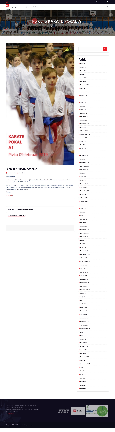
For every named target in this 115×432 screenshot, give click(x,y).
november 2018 (84, 321)
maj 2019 (82, 300)
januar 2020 (83, 275)
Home (49, 26)
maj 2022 (82, 212)
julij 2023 (82, 173)
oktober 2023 (84, 169)
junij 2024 (83, 141)
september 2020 (85, 261)
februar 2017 (84, 381)
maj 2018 (82, 335)
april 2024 (83, 148)
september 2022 (85, 201)
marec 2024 (83, 152)
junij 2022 (83, 208)
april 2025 (83, 109)
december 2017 (84, 353)
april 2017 (83, 374)
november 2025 (84, 85)
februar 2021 (84, 251)
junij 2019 (83, 297)
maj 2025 (82, 106)
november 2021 (84, 233)
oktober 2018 (84, 325)
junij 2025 (83, 102)
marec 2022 (83, 219)
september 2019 (85, 289)
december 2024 (85, 123)
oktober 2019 (84, 286)
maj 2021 (82, 244)
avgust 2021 (83, 240)
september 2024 (85, 134)
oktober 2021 (84, 236)
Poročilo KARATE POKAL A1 (60, 26)
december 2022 (84, 191)
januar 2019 (83, 314)
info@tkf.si (11, 1)
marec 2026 (83, 71)
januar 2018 (83, 349)
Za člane (35, 7)
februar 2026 (84, 74)
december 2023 (84, 162)
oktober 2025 (84, 88)
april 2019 (83, 304)
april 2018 (83, 339)
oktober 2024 (84, 131)
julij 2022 (82, 205)
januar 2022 (83, 226)
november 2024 (84, 127)
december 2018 (84, 318)
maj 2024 (83, 145)
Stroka (43, 7)
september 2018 (85, 328)
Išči (79, 46)
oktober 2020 (84, 258)
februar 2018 (84, 346)
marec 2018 (83, 342)
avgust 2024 (84, 138)
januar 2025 (83, 120)
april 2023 (83, 180)
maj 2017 (82, 371)
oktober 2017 (84, 360)
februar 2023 (84, 184)
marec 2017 (83, 378)
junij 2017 (83, 367)
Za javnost (28, 7)
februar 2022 (84, 222)
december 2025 (84, 81)
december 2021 (84, 229)
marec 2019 (83, 307)
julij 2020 (83, 268)
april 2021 (83, 247)
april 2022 (83, 215)
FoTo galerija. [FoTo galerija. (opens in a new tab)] (9, 195)
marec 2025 (83, 113)
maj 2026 (82, 63)
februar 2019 (84, 311)
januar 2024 (83, 159)
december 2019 (84, 279)
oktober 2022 (84, 198)
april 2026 (83, 67)
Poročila (21, 173)
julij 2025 (82, 99)
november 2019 (84, 282)
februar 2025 (84, 116)
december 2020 (85, 254)
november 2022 (84, 194)
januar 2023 (83, 187)
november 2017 (84, 357)
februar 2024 (84, 155)
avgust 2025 (83, 95)
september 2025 (85, 92)
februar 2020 (84, 272)
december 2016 (84, 388)
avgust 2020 (84, 265)
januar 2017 (83, 385)
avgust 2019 (83, 293)
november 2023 (84, 166)
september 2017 (85, 364)
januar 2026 (83, 78)
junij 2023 (83, 176)
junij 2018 (83, 332)
